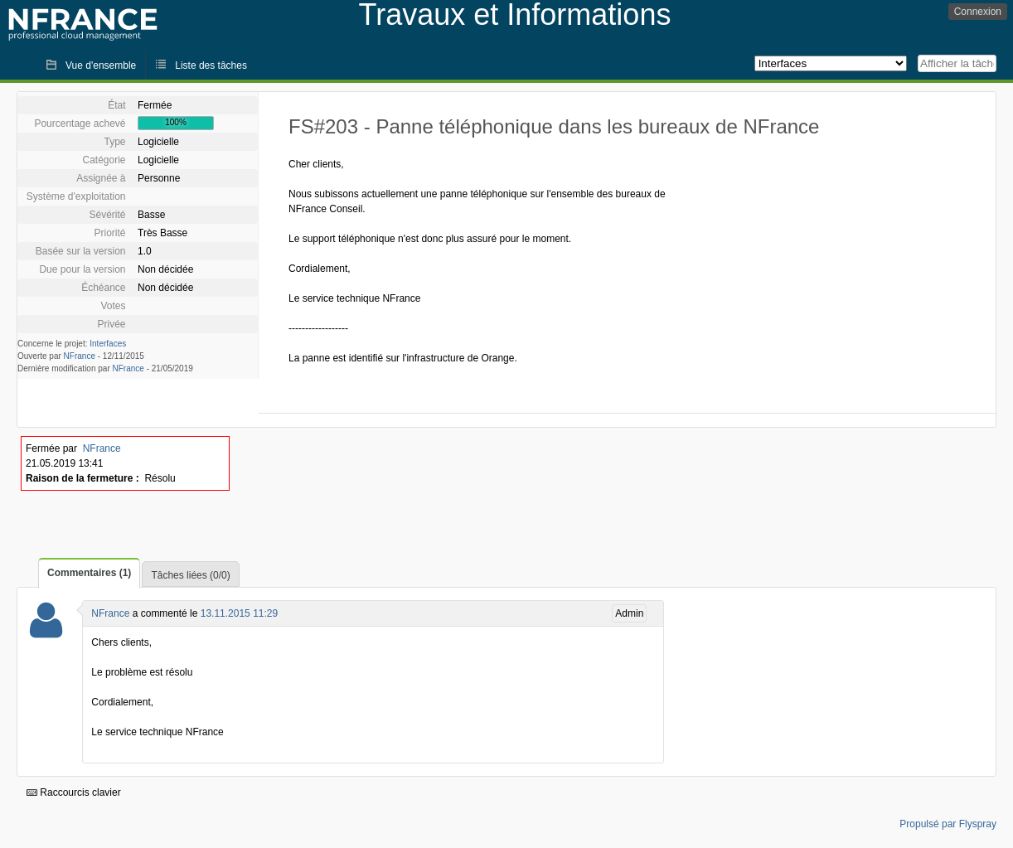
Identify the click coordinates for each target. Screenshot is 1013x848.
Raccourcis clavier (74, 792)
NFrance (79, 356)
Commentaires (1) (89, 573)
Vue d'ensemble (100, 65)
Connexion (977, 11)
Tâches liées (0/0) (190, 575)
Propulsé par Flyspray (947, 824)
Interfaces (108, 343)
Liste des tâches (211, 65)
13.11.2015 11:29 (239, 613)
